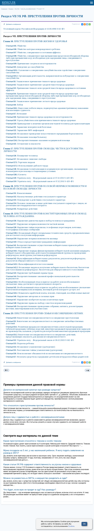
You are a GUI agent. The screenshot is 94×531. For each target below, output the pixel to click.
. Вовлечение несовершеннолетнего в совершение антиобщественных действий (45, 322)
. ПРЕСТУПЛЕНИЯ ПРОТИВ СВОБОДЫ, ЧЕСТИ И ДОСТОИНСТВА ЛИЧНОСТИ (43, 149)
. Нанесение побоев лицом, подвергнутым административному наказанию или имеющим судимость (47, 109)
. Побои (14, 105)
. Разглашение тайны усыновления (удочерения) (34, 350)
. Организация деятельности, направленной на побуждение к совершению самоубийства (47, 77)
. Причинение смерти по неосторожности (31, 63)
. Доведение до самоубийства (25, 67)
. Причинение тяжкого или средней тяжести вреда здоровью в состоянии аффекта (46, 89)
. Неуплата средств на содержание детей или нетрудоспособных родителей (47, 357)
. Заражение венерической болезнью (28, 127)
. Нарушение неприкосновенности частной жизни (35, 224)
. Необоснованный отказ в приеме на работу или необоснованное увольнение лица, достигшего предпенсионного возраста (43, 283)
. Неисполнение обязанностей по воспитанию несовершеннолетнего (44, 353)
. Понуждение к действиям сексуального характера (35, 200)
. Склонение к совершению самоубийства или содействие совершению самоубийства (45, 71)
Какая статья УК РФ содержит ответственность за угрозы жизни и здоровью (42, 464)
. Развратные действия (21, 209)
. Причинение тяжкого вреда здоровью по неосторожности (39, 117)
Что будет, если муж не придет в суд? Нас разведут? (29, 489)
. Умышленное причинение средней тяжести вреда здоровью (40, 84)
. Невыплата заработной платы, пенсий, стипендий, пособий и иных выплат (48, 293)
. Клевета (16, 174)
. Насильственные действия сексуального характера (36, 196)
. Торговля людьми (20, 162)
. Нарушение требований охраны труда (29, 273)
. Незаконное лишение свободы (26, 159)
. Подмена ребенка (20, 343)
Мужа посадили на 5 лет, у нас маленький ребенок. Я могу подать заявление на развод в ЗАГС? (43, 451)
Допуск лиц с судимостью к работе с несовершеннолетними (33, 417)
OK (84, 524)
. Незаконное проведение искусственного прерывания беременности (44, 133)
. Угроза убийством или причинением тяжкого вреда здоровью (41, 120)
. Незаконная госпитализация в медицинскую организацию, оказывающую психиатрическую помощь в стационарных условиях (47, 170)
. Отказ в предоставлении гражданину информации (36, 242)
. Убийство (16, 46)
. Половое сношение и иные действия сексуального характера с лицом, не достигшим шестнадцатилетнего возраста (46, 204)
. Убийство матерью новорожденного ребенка (33, 49)
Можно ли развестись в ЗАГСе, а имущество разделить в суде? (35, 478)
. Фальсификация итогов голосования (29, 264)
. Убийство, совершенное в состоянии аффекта (33, 52)
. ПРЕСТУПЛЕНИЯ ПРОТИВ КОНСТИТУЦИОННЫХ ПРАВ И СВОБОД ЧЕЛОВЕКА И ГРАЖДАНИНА (44, 215)
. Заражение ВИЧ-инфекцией (25, 130)
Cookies (71, 526)
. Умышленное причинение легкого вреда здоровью (36, 101)
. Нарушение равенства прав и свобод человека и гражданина (40, 220)
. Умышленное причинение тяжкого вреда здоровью (36, 81)
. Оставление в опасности (23, 144)
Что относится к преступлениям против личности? (28, 405)
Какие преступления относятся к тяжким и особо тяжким (32, 441)
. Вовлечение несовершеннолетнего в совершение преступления (42, 318)
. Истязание (16, 113)
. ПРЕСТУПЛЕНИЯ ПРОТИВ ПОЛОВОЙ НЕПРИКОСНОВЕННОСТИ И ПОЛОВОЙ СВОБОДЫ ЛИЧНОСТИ (45, 187)
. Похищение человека (22, 155)
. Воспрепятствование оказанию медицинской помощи (38, 140)
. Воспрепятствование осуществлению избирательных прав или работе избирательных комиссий (45, 246)
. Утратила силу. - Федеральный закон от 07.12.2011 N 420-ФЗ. (40, 178)
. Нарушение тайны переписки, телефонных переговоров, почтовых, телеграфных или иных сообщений (44, 228)
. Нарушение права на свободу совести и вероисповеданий (39, 303)
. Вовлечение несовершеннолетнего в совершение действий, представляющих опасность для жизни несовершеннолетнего (41, 335)
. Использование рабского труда (27, 165)
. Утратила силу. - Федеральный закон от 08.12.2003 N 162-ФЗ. (40, 340)
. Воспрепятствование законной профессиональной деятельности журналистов (42, 277)
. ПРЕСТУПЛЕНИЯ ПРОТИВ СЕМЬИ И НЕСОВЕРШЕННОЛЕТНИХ (43, 313)
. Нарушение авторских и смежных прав (30, 296)
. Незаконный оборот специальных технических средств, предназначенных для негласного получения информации (48, 234)
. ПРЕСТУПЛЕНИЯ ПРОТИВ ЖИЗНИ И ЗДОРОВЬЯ (35, 41)
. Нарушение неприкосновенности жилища (32, 238)
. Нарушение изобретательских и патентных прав (34, 299)
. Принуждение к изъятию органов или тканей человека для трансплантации (48, 123)
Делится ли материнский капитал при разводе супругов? (32, 389)
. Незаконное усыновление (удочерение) (30, 347)
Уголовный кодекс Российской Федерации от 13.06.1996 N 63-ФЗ (33, 29)
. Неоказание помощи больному (26, 137)
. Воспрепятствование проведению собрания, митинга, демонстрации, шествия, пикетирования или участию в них (44, 307)
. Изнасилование (19, 193)
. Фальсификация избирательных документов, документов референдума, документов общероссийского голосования (46, 259)
